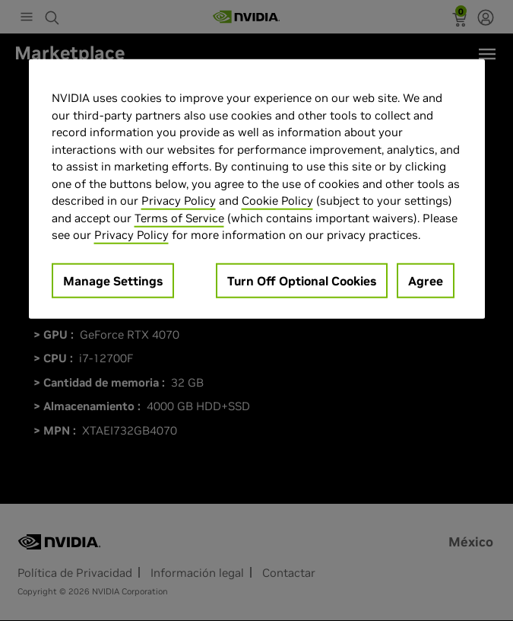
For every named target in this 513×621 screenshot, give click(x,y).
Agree (425, 280)
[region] (257, 189)
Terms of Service (179, 218)
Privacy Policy (178, 200)
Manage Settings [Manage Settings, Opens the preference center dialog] (113, 280)
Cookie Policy (277, 200)
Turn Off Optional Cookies (301, 280)
